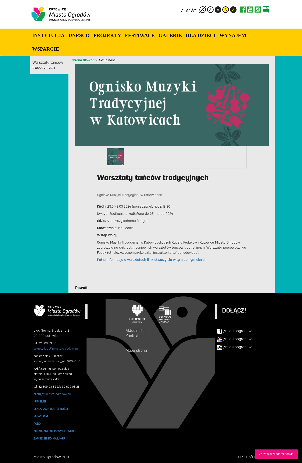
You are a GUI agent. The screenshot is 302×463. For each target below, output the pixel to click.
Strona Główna (83, 60)
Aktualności (108, 60)
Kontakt (132, 336)
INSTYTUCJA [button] (48, 35)
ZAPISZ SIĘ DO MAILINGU (49, 438)
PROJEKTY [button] (107, 35)
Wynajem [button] (232, 35)
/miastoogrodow (234, 331)
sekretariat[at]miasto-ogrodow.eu (55, 348)
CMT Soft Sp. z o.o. (253, 457)
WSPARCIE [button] (45, 49)
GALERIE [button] (170, 35)
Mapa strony (136, 350)
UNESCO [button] (79, 35)
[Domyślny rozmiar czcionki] (183, 10)
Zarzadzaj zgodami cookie (276, 454)
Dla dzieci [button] (201, 35)
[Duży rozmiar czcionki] (193, 10)
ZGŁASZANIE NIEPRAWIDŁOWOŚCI (54, 431)
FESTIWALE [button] (140, 35)
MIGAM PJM (40, 416)
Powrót (81, 288)
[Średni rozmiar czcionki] (188, 10)
